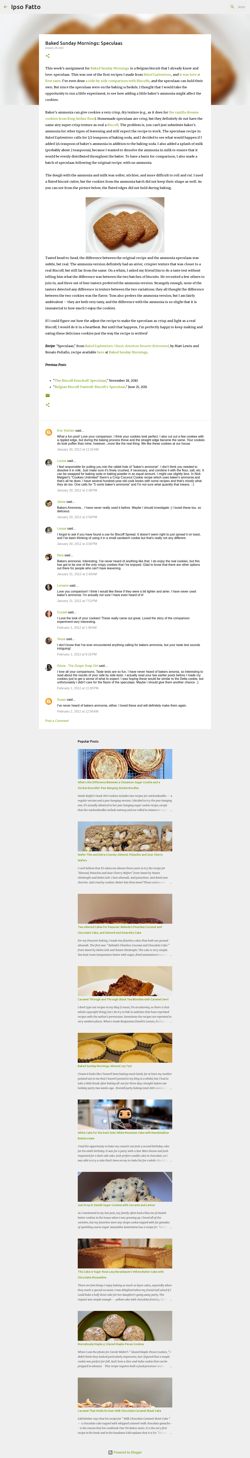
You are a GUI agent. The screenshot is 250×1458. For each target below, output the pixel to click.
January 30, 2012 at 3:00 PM (77, 544)
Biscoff (113, 125)
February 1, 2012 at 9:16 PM (77, 654)
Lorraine (63, 585)
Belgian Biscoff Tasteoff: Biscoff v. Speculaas (90, 387)
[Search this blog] (226, 7)
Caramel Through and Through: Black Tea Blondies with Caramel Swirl (123, 999)
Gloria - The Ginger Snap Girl (77, 665)
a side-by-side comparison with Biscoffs (118, 81)
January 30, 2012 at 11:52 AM (78, 449)
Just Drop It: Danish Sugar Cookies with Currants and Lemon (116, 1205)
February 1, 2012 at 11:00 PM (77, 688)
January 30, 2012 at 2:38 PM (77, 490)
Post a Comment (57, 721)
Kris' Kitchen (65, 430)
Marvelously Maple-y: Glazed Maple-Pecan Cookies (111, 1344)
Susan (61, 699)
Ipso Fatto (26, 6)
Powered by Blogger (125, 1452)
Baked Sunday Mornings (110, 68)
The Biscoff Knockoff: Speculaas (80, 380)
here (100, 352)
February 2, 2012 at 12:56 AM (77, 711)
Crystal (62, 612)
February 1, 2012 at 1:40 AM (77, 627)
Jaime (61, 501)
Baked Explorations (157, 74)
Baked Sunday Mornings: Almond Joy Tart (105, 1066)
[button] (47, 56)
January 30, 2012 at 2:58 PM (77, 517)
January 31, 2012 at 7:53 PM (77, 601)
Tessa (61, 639)
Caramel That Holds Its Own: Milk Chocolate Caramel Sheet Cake (119, 1410)
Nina (60, 555)
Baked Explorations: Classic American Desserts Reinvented (127, 346)
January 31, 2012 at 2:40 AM (77, 574)
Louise (61, 461)
